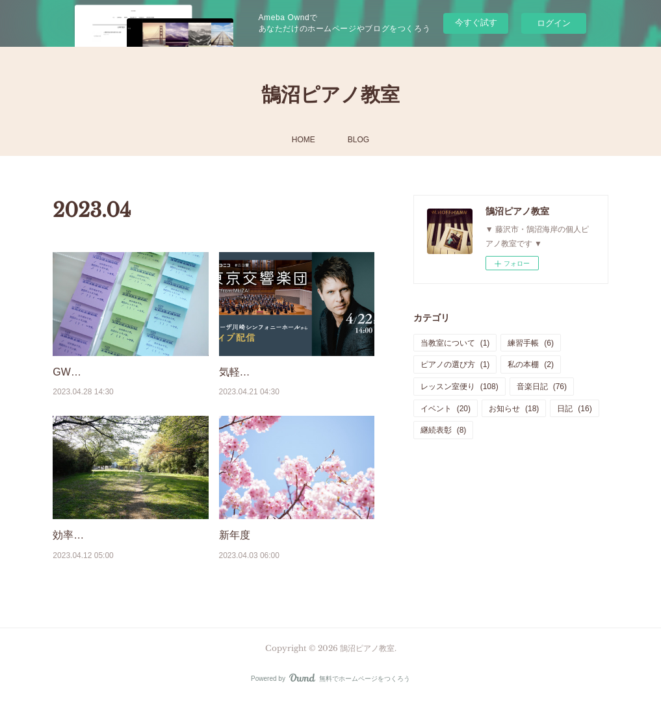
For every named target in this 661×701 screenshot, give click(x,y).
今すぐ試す (476, 22)
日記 (574, 408)
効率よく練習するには (105, 535)
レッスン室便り (460, 386)
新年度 (234, 535)
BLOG (358, 139)
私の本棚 (531, 364)
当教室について (455, 343)
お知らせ (514, 408)
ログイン (554, 23)
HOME (303, 139)
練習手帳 (531, 343)
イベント (446, 408)
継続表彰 (444, 430)
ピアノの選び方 (455, 364)
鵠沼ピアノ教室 (330, 95)
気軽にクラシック (260, 371)
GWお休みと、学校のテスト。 (124, 371)
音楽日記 (542, 386)
